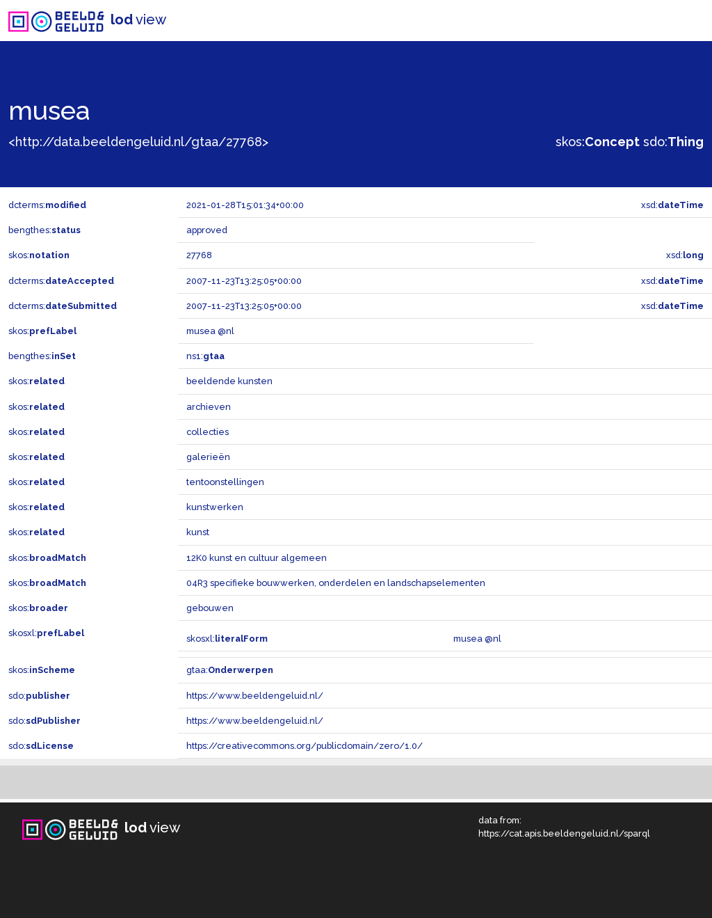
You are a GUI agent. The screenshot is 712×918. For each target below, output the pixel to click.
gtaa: (229, 670)
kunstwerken (214, 507)
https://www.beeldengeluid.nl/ (254, 695)
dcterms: (47, 205)
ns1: (205, 356)
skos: (598, 141)
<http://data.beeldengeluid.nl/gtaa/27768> (138, 141)
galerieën (208, 457)
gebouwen (210, 608)
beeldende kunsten (229, 381)
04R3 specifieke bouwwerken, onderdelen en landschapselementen (335, 583)
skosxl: (46, 633)
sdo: (673, 141)
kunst (197, 532)
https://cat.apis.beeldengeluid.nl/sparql (564, 833)
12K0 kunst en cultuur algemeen (256, 558)
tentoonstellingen (225, 482)
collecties (207, 432)
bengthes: (44, 230)
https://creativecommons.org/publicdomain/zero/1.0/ (304, 746)
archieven (208, 407)
